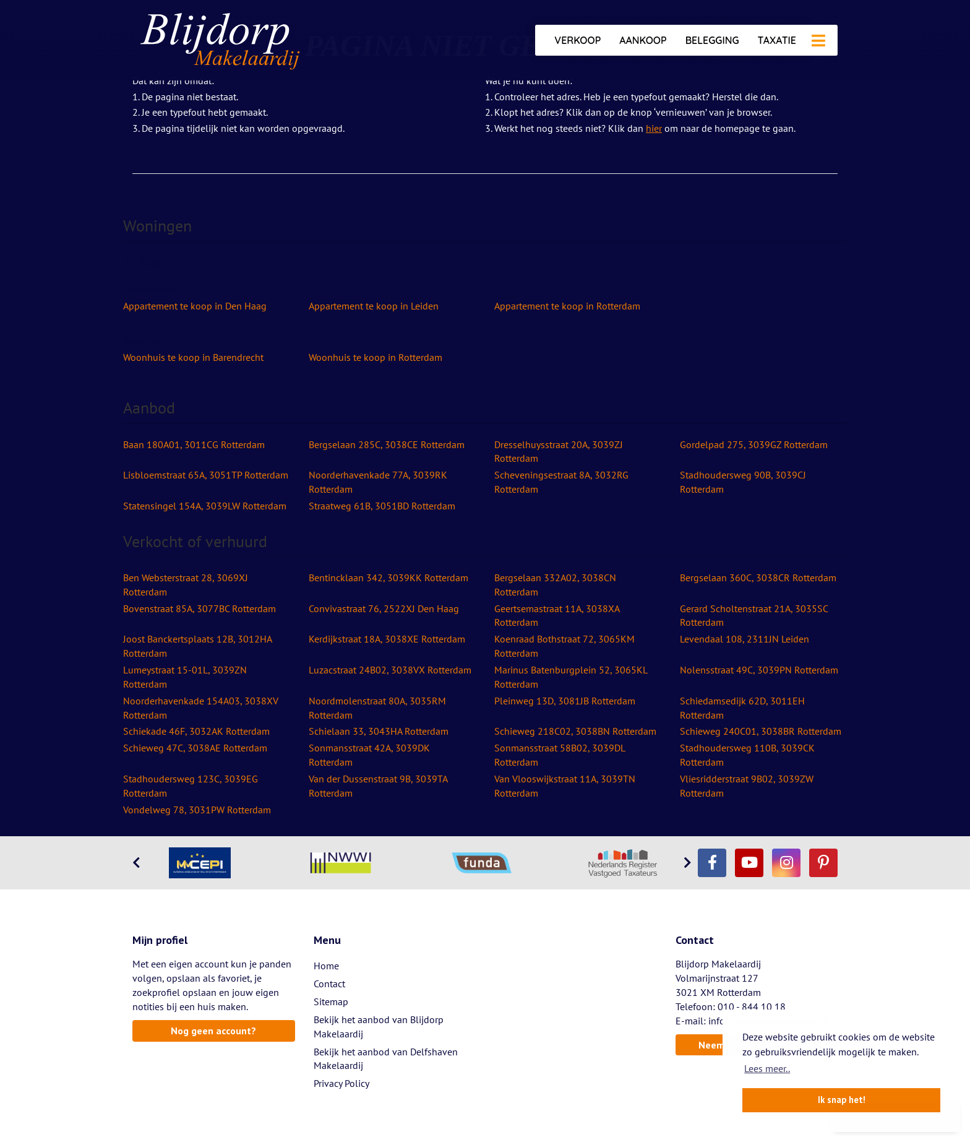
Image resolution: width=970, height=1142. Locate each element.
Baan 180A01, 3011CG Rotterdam (194, 444)
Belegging (712, 40)
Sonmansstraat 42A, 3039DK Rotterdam (369, 755)
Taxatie (777, 40)
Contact (329, 983)
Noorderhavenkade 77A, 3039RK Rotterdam (378, 482)
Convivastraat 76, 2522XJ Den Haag (384, 608)
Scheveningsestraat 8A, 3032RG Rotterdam (561, 482)
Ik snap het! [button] (841, 1099)
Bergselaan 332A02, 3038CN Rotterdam (555, 584)
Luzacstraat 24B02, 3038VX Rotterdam (390, 670)
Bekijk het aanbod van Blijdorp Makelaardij (379, 1026)
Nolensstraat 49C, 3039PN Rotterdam (759, 670)
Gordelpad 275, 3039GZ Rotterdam (754, 444)
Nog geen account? (213, 1030)
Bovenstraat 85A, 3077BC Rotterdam (199, 608)
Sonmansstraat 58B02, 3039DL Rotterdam (559, 755)
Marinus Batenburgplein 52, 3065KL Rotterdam (570, 677)
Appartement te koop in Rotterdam (567, 306)
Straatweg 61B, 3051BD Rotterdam (382, 506)
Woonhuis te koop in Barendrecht (193, 357)
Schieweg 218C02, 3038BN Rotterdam (575, 731)
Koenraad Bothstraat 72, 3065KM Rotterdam (564, 646)
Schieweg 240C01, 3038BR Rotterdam (760, 731)
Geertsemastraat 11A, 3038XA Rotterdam (556, 615)
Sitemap (331, 1001)
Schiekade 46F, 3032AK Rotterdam (196, 731)
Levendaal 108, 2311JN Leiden (744, 639)
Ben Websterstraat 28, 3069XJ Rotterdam (185, 584)
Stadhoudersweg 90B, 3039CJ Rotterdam (743, 482)
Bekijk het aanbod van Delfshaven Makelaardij (386, 1058)
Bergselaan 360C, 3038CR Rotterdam (758, 577)
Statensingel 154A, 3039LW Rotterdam (204, 506)
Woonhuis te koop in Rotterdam (375, 357)
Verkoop (577, 40)
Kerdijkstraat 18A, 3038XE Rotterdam (387, 639)
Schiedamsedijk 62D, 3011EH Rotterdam (742, 707)
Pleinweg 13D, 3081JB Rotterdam (564, 700)
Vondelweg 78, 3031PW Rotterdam (197, 809)
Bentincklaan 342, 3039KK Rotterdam (388, 577)
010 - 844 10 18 (752, 1006)
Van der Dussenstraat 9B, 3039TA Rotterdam (378, 785)
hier (654, 128)
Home (326, 965)
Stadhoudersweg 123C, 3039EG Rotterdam (190, 785)
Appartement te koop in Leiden (374, 306)
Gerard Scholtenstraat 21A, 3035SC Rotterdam (754, 615)
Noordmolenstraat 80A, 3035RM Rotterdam (377, 707)
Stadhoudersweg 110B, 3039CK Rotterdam (747, 755)
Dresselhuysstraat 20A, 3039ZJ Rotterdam (558, 451)
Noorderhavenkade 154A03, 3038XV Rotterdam (200, 707)
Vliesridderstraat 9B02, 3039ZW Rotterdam (746, 785)
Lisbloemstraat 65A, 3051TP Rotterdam (205, 475)
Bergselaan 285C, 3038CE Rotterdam (387, 444)
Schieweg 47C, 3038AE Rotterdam (195, 748)
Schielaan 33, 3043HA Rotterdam (379, 731)
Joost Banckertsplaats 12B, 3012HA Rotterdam (197, 646)
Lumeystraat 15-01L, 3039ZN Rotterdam (185, 677)
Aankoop (642, 40)
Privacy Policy (341, 1083)
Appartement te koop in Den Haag (195, 306)
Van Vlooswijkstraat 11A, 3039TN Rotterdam (564, 785)
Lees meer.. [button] (767, 1068)
